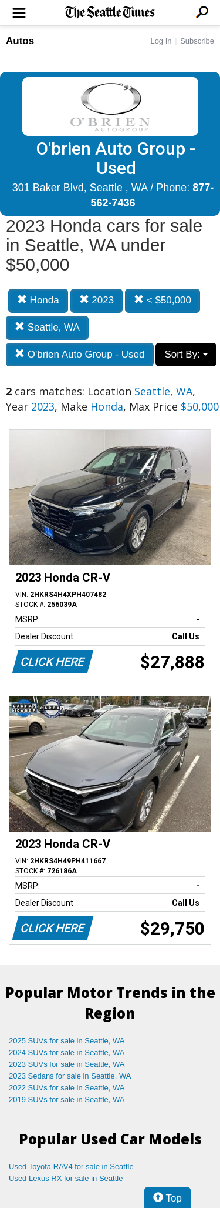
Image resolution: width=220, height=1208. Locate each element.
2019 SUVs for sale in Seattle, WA (67, 1099)
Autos (20, 40)
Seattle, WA (47, 327)
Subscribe (197, 40)
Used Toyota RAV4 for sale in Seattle (71, 1166)
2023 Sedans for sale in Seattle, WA (70, 1076)
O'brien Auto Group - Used (80, 354)
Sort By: (185, 354)
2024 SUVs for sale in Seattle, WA (67, 1052)
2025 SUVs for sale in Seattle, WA (67, 1040)
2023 (96, 300)
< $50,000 (162, 300)
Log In (160, 40)
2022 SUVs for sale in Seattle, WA (67, 1087)
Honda (38, 300)
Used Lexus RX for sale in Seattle (66, 1178)
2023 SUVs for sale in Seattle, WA (67, 1064)
